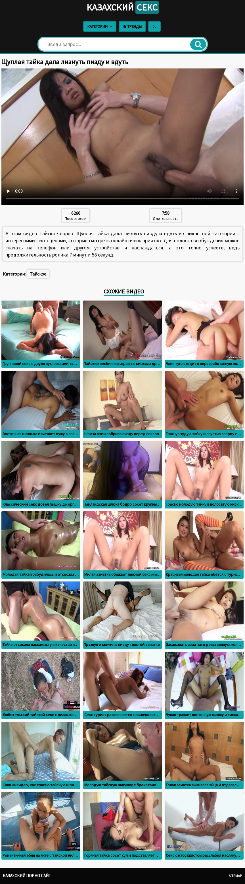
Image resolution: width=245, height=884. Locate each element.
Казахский (123, 7)
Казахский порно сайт (27, 875)
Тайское (38, 274)
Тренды (132, 26)
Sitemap (235, 875)
